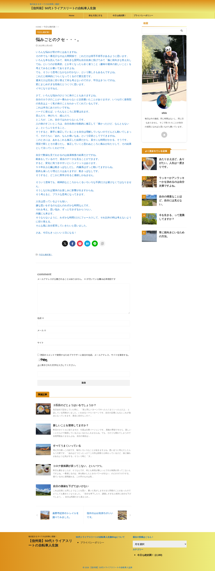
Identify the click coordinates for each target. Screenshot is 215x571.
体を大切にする (95, 15)
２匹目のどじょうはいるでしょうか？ (73, 405)
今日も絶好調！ (119, 15)
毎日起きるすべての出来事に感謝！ (42, 535)
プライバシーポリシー (143, 15)
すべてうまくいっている (66, 445)
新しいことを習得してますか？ (69, 425)
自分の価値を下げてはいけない (69, 486)
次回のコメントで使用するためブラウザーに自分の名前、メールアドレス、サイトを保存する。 (85, 354)
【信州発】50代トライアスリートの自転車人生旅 (63, 8)
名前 (40, 317)
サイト (40, 342)
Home (71, 15)
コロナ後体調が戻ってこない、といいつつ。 (77, 465)
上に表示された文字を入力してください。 (57, 364)
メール (41, 330)
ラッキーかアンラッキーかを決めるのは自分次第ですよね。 (172, 182)
